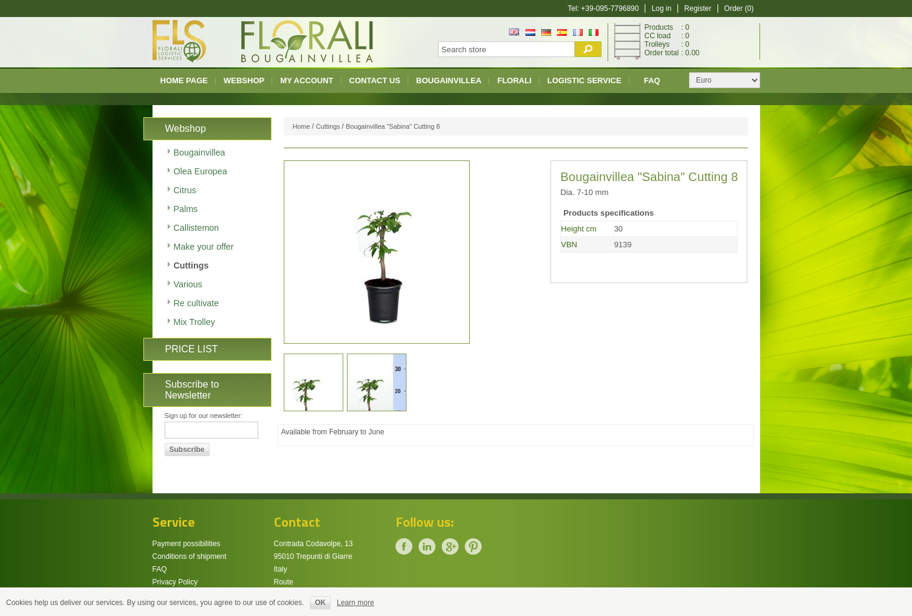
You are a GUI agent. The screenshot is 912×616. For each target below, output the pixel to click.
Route (283, 582)
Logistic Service (584, 80)
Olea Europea (200, 171)
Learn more (355, 602)
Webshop (244, 80)
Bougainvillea (449, 80)
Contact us (374, 80)
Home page (184, 80)
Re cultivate (196, 303)
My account (306, 80)
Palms (186, 209)
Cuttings (191, 265)
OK (320, 602)
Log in (661, 8)
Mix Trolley (194, 322)
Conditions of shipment (190, 556)
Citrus (185, 190)
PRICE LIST (191, 349)
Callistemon (196, 228)
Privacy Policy (175, 582)
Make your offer (204, 247)
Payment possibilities (187, 543)
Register (697, 8)
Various (188, 284)
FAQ (652, 80)
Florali (514, 80)
